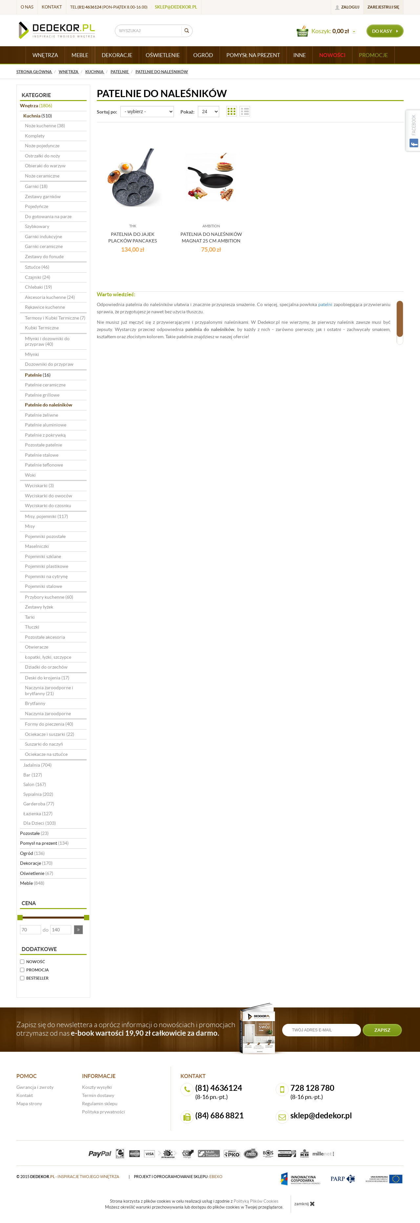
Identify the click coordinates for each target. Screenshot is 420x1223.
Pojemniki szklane (43, 556)
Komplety (35, 135)
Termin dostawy (98, 1095)
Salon (34, 784)
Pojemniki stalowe (43, 586)
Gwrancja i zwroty (34, 1087)
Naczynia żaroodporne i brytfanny (49, 690)
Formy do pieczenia (49, 724)
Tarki (30, 617)
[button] (78, 929)
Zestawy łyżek (39, 607)
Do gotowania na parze (48, 216)
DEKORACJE (117, 55)
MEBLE (80, 55)
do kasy (385, 31)
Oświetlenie (36, 873)
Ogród (32, 853)
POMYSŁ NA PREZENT (253, 55)
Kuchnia (37, 115)
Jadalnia (37, 765)
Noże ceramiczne (42, 175)
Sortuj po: (107, 111)
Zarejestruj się (383, 7)
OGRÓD (203, 55)
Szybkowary (37, 226)
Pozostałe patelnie (43, 444)
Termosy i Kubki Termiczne (55, 318)
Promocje (373, 55)
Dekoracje (36, 863)
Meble (32, 883)
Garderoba (38, 803)
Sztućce (37, 267)
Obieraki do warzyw (45, 165)
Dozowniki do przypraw (49, 364)
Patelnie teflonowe (44, 464)
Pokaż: (187, 111)
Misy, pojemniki (46, 516)
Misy (30, 526)
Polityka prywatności (103, 1111)
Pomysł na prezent (44, 843)
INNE (299, 55)
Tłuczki (32, 627)
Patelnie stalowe (41, 455)
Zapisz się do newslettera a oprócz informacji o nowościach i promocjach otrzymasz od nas (125, 1029)
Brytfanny (35, 703)
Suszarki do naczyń (44, 744)
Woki (30, 475)
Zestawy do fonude (44, 256)
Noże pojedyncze (42, 145)
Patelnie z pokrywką (45, 435)
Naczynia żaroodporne (48, 713)
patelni (325, 304)
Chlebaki (38, 287)
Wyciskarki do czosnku (48, 505)
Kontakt (52, 7)
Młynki (32, 354)
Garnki (36, 186)
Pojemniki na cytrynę (46, 576)
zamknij (304, 1203)
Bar (32, 774)
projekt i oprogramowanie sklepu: (178, 1176)
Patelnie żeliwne (41, 415)
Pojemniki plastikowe (46, 566)
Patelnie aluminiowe (45, 424)
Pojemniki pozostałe (45, 536)
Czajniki (37, 277)
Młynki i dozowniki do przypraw (47, 341)
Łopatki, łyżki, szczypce (48, 657)
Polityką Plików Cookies (256, 1201)
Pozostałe (34, 833)
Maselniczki (37, 546)
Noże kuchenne (45, 125)
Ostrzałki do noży (42, 155)
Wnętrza (36, 105)
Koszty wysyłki (97, 1087)
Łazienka (37, 813)
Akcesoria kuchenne (50, 297)
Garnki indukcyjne (43, 236)
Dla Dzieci (39, 823)
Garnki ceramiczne (44, 246)
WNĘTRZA (45, 55)
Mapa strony (29, 1103)
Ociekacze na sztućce (46, 754)
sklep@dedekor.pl (176, 7)
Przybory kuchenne (49, 597)
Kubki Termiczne (42, 327)
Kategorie (36, 95)
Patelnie (38, 375)
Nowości (332, 55)
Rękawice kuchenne (45, 307)
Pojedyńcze (36, 206)
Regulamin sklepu (99, 1103)
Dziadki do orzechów (46, 667)
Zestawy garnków (43, 196)
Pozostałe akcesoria (45, 637)
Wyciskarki (39, 485)
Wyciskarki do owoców (48, 495)
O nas (27, 7)
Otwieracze (36, 647)
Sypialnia (38, 794)
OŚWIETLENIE (163, 55)
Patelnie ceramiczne (45, 384)
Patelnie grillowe (42, 395)
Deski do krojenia (47, 677)
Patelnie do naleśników (48, 404)
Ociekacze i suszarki (49, 734)
